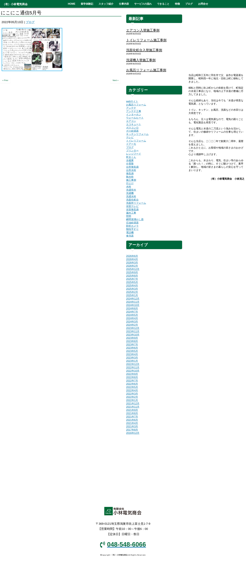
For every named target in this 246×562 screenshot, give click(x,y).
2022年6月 (132, 384)
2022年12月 (132, 364)
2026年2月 (132, 266)
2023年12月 (132, 328)
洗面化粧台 (132, 199)
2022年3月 (132, 393)
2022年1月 (132, 400)
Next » (115, 80)
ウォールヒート (135, 117)
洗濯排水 (131, 190)
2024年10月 (132, 305)
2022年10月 (132, 370)
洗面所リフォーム (136, 203)
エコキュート (133, 124)
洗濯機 (130, 193)
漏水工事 (131, 212)
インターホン (133, 114)
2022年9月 (132, 374)
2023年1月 (132, 361)
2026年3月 (132, 262)
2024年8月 (132, 308)
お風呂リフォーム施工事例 (146, 70)
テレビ (130, 137)
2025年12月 (132, 269)
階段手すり (132, 229)
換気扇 (130, 173)
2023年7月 (132, 344)
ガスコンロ (132, 127)
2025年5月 (132, 282)
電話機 (130, 232)
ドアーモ (131, 144)
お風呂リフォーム (136, 104)
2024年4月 (132, 318)
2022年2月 (132, 397)
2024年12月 (132, 298)
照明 (128, 216)
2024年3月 (132, 321)
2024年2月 (132, 325)
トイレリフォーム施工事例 (146, 40)
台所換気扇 (132, 167)
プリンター (132, 150)
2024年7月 (132, 311)
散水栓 (130, 176)
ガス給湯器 (132, 131)
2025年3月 (132, 288)
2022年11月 (132, 367)
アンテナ (131, 108)
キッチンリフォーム (137, 134)
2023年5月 (132, 351)
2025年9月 (132, 272)
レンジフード (133, 153)
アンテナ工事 (133, 111)
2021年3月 (132, 426)
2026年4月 (132, 259)
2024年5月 (132, 315)
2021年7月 (132, 416)
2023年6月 (132, 347)
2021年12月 (132, 403)
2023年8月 (132, 341)
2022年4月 (132, 390)
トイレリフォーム (136, 140)
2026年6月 (132, 256)
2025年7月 (132, 279)
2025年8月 (132, 275)
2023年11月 (132, 331)
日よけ (130, 183)
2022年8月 (132, 377)
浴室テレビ (132, 206)
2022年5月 (132, 387)
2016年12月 (132, 433)
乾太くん (131, 157)
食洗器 (130, 235)
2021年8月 (132, 413)
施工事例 (131, 180)
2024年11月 (132, 302)
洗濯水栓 (131, 196)
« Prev (5, 80)
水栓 (128, 186)
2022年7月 (132, 380)
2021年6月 (132, 420)
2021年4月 (132, 423)
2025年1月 (132, 295)
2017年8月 (132, 429)
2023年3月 (132, 357)
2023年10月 (132, 334)
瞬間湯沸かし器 (135, 219)
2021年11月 (132, 406)
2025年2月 (132, 292)
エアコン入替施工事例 (142, 30)
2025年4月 (132, 285)
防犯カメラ (132, 226)
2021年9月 (132, 410)
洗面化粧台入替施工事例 (144, 50)
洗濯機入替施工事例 (141, 60)
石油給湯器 (132, 222)
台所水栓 (131, 170)
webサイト (132, 101)
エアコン (131, 121)
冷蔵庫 (130, 160)
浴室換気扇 (132, 209)
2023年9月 (132, 338)
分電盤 (130, 163)
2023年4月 (132, 354)
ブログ (30, 22)
